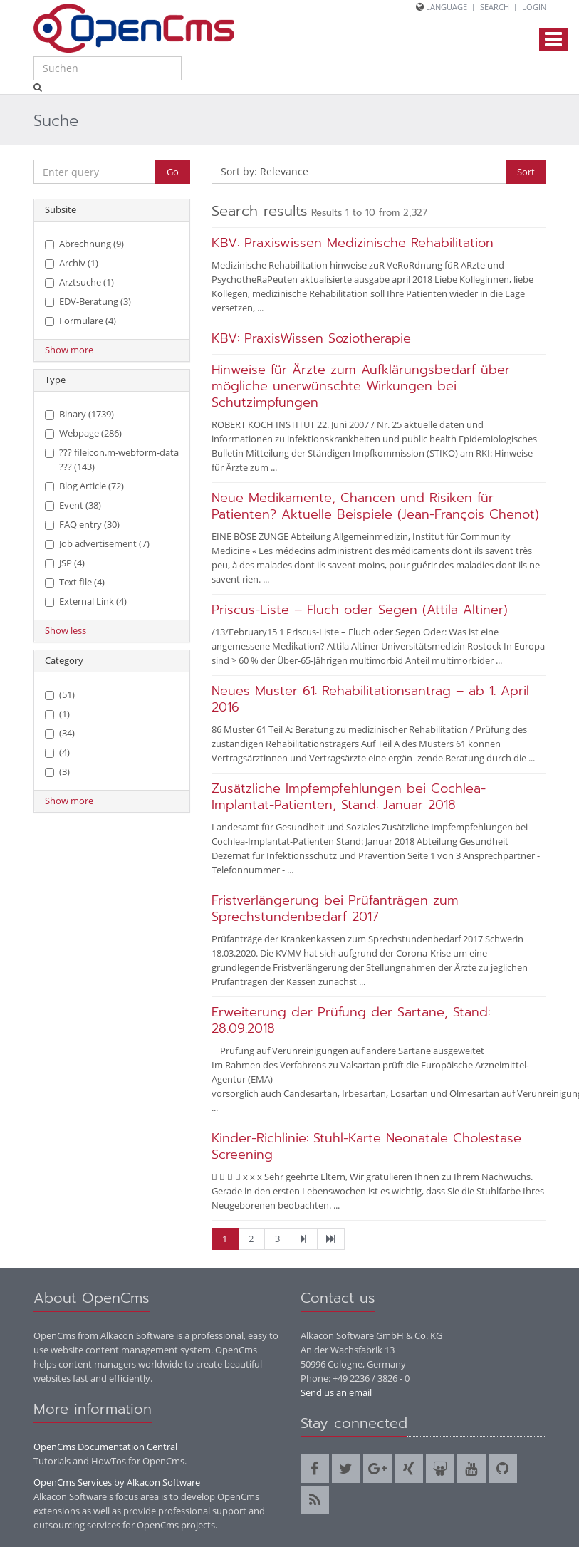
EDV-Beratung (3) (88, 301)
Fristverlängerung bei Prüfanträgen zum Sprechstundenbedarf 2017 (335, 908)
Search (494, 6)
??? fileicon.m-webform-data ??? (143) (112, 459)
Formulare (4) (80, 320)
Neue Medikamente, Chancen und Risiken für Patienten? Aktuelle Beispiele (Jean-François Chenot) (375, 506)
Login (534, 6)
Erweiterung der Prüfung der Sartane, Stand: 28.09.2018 (351, 1020)
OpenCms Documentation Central (105, 1446)
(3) (57, 771)
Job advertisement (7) (97, 543)
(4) (57, 752)
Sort (526, 171)
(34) (60, 732)
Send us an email (336, 1392)
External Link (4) (86, 601)
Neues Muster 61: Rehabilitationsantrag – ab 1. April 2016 (370, 699)
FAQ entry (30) (82, 524)
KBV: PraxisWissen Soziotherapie (311, 338)
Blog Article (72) (84, 485)
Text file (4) (75, 581)
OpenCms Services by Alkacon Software (116, 1482)
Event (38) (73, 505)
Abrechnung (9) (84, 243)
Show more (69, 349)
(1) (57, 713)
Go (173, 171)
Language (446, 6)
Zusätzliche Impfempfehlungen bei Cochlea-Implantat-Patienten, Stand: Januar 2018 (349, 796)
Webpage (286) (83, 433)
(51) (60, 694)
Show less (65, 630)
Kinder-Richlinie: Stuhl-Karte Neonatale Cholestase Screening (366, 1146)
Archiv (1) (71, 262)
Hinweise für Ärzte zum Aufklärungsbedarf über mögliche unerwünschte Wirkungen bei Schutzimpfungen (361, 386)
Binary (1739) (79, 413)
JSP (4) (65, 562)
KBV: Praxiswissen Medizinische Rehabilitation (353, 243)
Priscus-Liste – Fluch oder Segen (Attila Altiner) (360, 610)
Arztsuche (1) (79, 282)
